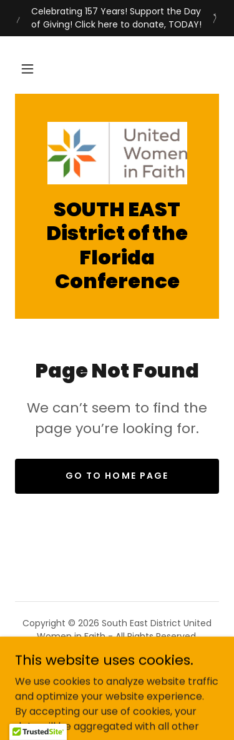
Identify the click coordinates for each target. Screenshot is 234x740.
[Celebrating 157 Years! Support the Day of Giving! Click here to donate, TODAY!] (117, 18)
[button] (27, 68)
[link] (117, 153)
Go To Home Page (117, 475)
